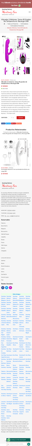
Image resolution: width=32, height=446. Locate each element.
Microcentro (4, 231)
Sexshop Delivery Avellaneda (28, 298)
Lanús (2, 269)
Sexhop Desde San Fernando (9, 338)
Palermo (3, 223)
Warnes (3, 248)
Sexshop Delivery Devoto (9, 298)
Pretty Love (13, 80)
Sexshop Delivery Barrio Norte (16, 298)
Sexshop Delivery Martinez (3, 316)
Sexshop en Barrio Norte (3, 338)
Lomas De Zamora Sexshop (9, 387)
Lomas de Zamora (6, 258)
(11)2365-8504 (11, 210)
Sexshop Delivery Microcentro (16, 316)
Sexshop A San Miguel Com (15, 322)
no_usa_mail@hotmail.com (12, 216)
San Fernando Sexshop (28, 379)
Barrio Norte (4, 226)
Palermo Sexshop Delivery (15, 373)
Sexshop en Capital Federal (22, 345)
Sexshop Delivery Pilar (9, 322)
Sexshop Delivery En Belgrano (22, 298)
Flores (2, 242)
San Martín (4, 274)
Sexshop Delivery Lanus (9, 310)
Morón (2, 263)
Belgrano (3, 228)
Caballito (3, 237)
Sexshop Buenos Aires (15, 310)
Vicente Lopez (5, 277)
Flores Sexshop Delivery (3, 418)
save (13, 123)
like (3, 123)
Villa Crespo (4, 245)
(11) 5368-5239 (11, 213)
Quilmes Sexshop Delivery (9, 379)
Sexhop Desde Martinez (21, 338)
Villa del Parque (5, 234)
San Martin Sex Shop (3, 387)
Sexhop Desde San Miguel (28, 330)
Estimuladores (24, 24)
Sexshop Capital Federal (21, 304)
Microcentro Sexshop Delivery (22, 367)
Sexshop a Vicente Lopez (3, 322)
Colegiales (3, 250)
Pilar (2, 280)
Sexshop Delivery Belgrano (3, 298)
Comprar (21, 117)
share (19, 123)
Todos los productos (12, 24)
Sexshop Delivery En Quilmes (28, 304)
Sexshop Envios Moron (3, 411)
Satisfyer (11, 167)
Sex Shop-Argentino (3, 345)
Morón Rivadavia (5, 266)
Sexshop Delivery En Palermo (16, 304)
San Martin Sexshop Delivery (9, 361)
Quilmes (3, 260)
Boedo (2, 239)
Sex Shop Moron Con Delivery (28, 345)
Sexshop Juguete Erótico (21, 411)
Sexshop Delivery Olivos (28, 316)
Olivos (2, 271)
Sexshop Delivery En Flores (3, 304)
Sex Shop (15, 355)
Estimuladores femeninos (17, 26)
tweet (8, 123)
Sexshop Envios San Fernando (16, 411)
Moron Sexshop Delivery (15, 367)
